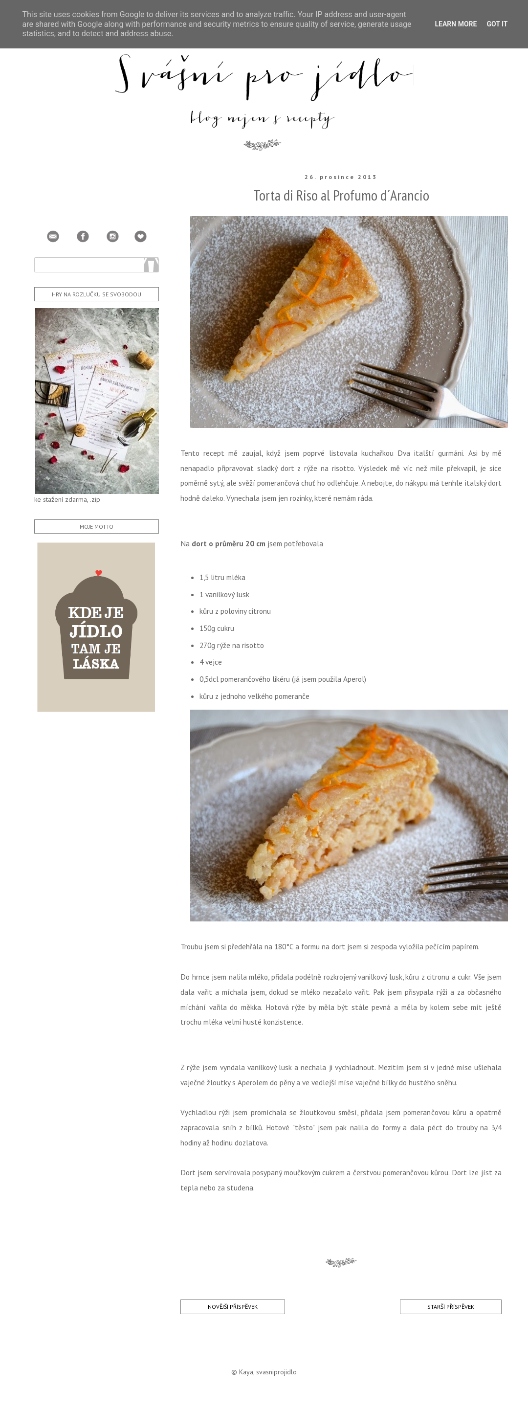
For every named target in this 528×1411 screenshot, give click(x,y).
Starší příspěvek (450, 1306)
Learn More (456, 24)
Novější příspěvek (233, 1306)
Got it (496, 24)
